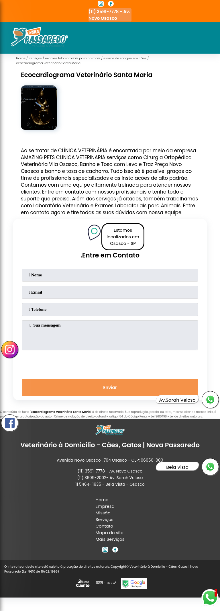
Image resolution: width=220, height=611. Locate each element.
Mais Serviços (110, 539)
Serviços (104, 519)
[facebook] (111, 4)
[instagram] (101, 4)
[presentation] (110, 363)
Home (102, 500)
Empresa (105, 506)
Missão (103, 513)
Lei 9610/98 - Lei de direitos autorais (176, 416)
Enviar (110, 387)
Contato (104, 526)
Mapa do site (109, 533)
